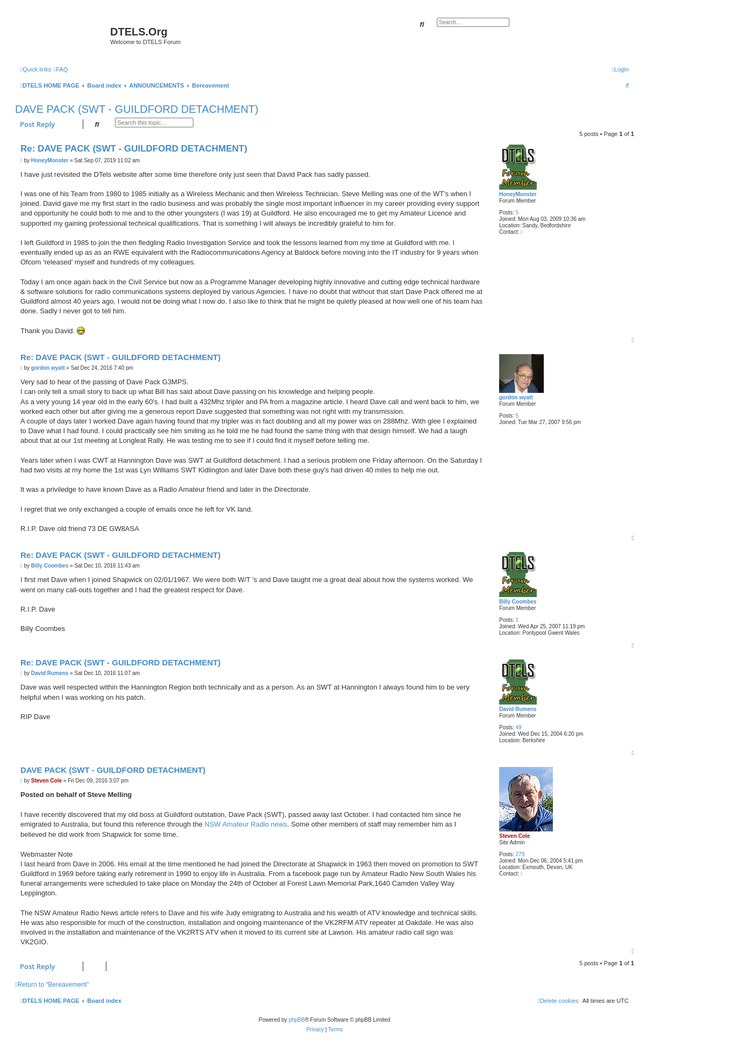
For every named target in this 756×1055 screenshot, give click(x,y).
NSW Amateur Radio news (246, 824)
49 (519, 727)
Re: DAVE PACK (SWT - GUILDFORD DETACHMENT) (133, 148)
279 (520, 854)
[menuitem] (61, 69)
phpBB (297, 1020)
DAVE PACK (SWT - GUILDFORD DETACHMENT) (136, 109)
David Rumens (517, 709)
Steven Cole (514, 836)
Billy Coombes (517, 602)
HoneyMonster (517, 194)
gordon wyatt (516, 397)
